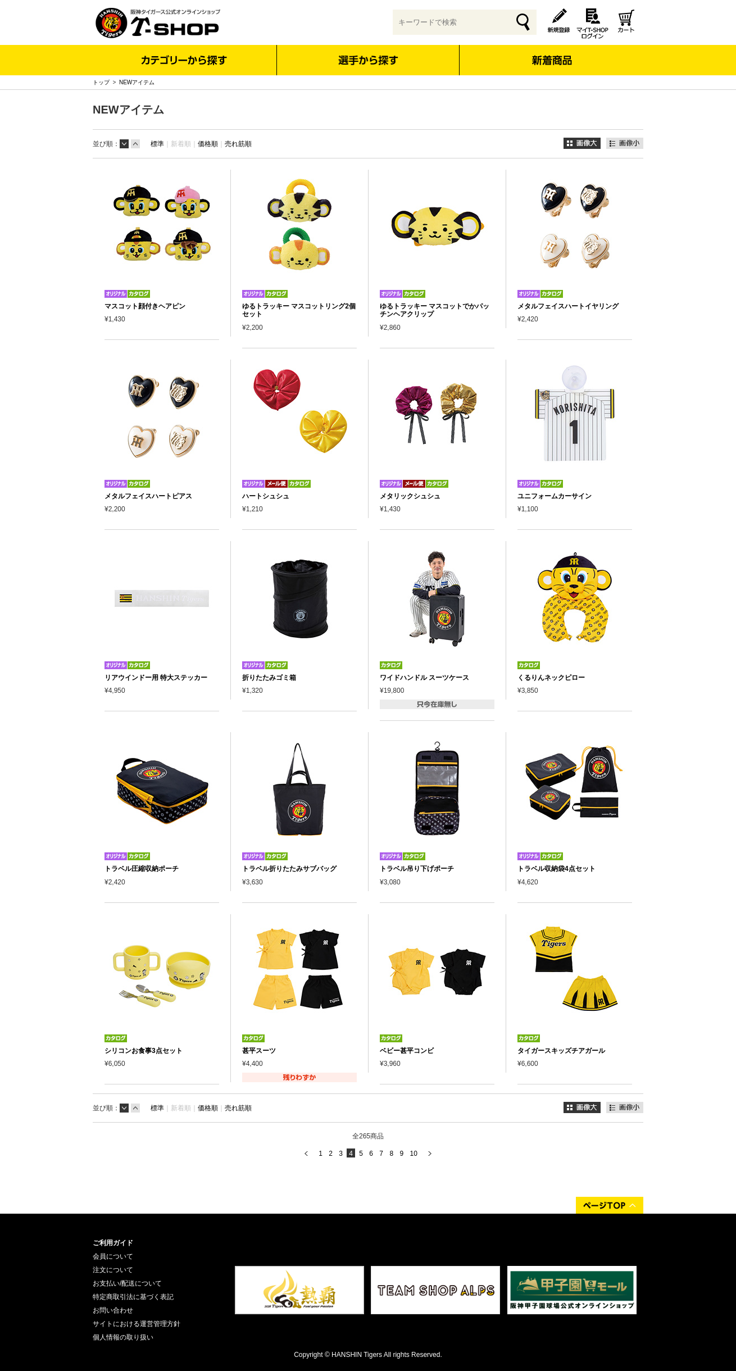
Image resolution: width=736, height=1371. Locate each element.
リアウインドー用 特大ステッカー (156, 678)
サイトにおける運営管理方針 (136, 1324)
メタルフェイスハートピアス (148, 496)
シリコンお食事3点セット (144, 1051)
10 (413, 1153)
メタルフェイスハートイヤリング (568, 306)
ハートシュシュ (265, 496)
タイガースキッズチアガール (561, 1051)
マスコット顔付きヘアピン (145, 306)
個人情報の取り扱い (123, 1337)
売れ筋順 (238, 144)
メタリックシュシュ (410, 496)
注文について (113, 1270)
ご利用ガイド (113, 1243)
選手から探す (368, 60)
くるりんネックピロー (551, 678)
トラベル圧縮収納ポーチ (142, 869)
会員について (113, 1256)
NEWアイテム (137, 82)
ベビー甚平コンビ (407, 1051)
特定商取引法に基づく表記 (133, 1297)
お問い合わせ (113, 1310)
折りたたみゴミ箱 (269, 678)
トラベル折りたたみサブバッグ (289, 869)
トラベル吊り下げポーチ (417, 869)
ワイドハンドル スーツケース (424, 678)
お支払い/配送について (127, 1283)
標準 (157, 144)
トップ (101, 82)
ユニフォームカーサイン (554, 496)
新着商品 (551, 52)
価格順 (208, 144)
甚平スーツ (259, 1051)
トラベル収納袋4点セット (556, 869)
